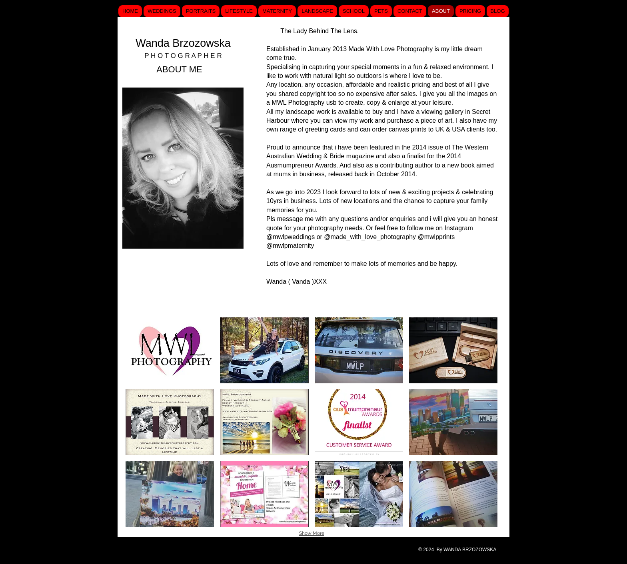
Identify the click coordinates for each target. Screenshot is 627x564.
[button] (170, 350)
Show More (311, 533)
